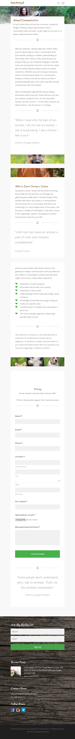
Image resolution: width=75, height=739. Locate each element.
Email (18, 430)
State (17, 485)
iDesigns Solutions (42, 732)
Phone (18, 443)
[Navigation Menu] (63, 3)
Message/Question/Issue (27, 527)
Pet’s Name (21, 501)
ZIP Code (18, 494)
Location (20, 457)
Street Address (21, 467)
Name (18, 416)
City (16, 476)
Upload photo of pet (25, 515)
